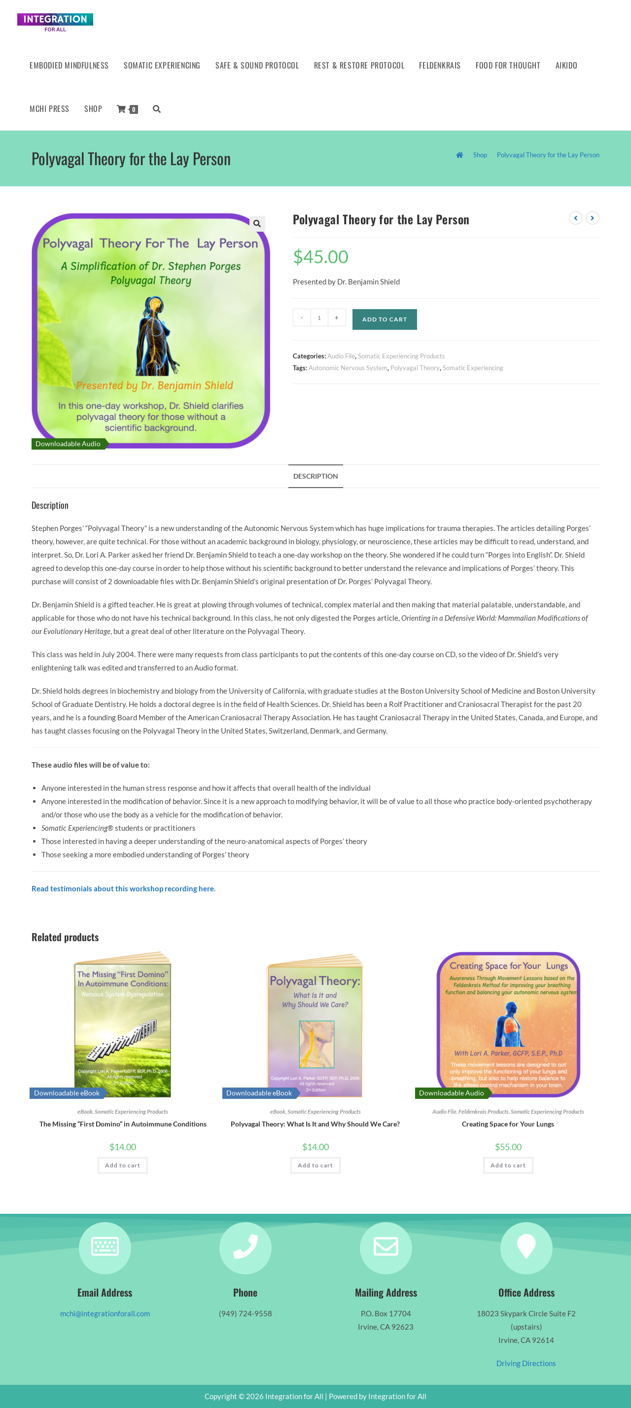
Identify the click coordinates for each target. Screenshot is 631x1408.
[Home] (459, 155)
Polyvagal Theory (415, 368)
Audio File (341, 356)
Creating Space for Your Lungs (508, 1124)
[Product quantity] (319, 317)
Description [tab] (315, 476)
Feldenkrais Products (483, 1111)
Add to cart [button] (122, 1165)
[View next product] (592, 218)
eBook (85, 1111)
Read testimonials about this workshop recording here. (123, 888)
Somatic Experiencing (473, 368)
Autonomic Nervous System (348, 368)
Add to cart (384, 319)
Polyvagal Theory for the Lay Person (548, 155)
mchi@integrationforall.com (105, 1313)
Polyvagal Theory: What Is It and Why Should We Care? (315, 1124)
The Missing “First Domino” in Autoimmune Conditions (123, 1124)
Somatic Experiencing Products (401, 356)
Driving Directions (526, 1363)
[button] (257, 224)
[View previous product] (576, 218)
